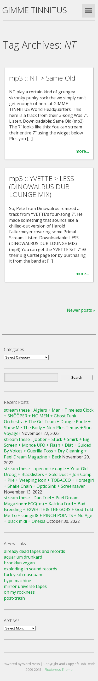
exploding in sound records (30, 569)
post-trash (14, 598)
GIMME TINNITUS (34, 9)
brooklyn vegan (19, 563)
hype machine (17, 580)
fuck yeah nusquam (23, 574)
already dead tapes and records (34, 551)
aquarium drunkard (23, 557)
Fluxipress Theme (59, 669)
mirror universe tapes (25, 586)
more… (82, 151)
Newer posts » (81, 310)
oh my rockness (19, 592)
